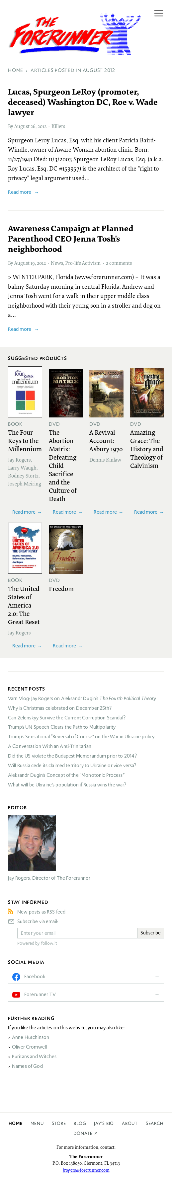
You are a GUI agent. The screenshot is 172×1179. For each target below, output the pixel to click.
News (57, 262)
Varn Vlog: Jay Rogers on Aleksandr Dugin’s (82, 698)
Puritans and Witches (34, 1056)
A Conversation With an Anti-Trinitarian (49, 746)
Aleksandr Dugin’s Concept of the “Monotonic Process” (66, 775)
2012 (42, 126)
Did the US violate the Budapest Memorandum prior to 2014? (72, 756)
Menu (37, 1123)
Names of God (27, 1066)
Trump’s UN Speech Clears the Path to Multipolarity (62, 727)
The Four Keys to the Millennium (25, 440)
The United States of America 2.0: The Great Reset (24, 605)
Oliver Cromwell (29, 1047)
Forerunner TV (40, 994)
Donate (83, 1133)
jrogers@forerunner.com (86, 1170)
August (22, 126)
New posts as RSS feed (41, 912)
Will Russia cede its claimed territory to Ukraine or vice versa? (72, 765)
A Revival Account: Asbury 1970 (106, 440)
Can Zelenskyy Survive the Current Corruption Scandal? (67, 717)
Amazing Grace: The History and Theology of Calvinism (146, 449)
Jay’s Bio (104, 1123)
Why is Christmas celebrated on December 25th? (60, 708)
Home (16, 1123)
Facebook (34, 976)
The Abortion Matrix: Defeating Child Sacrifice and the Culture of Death (63, 465)
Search (155, 1123)
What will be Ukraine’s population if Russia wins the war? (67, 784)
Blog (80, 1123)
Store (59, 1123)
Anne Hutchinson (30, 1037)
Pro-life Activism (83, 262)
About (130, 1123)
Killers (58, 126)
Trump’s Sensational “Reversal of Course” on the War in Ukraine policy (81, 736)
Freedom (61, 588)
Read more (19, 191)
